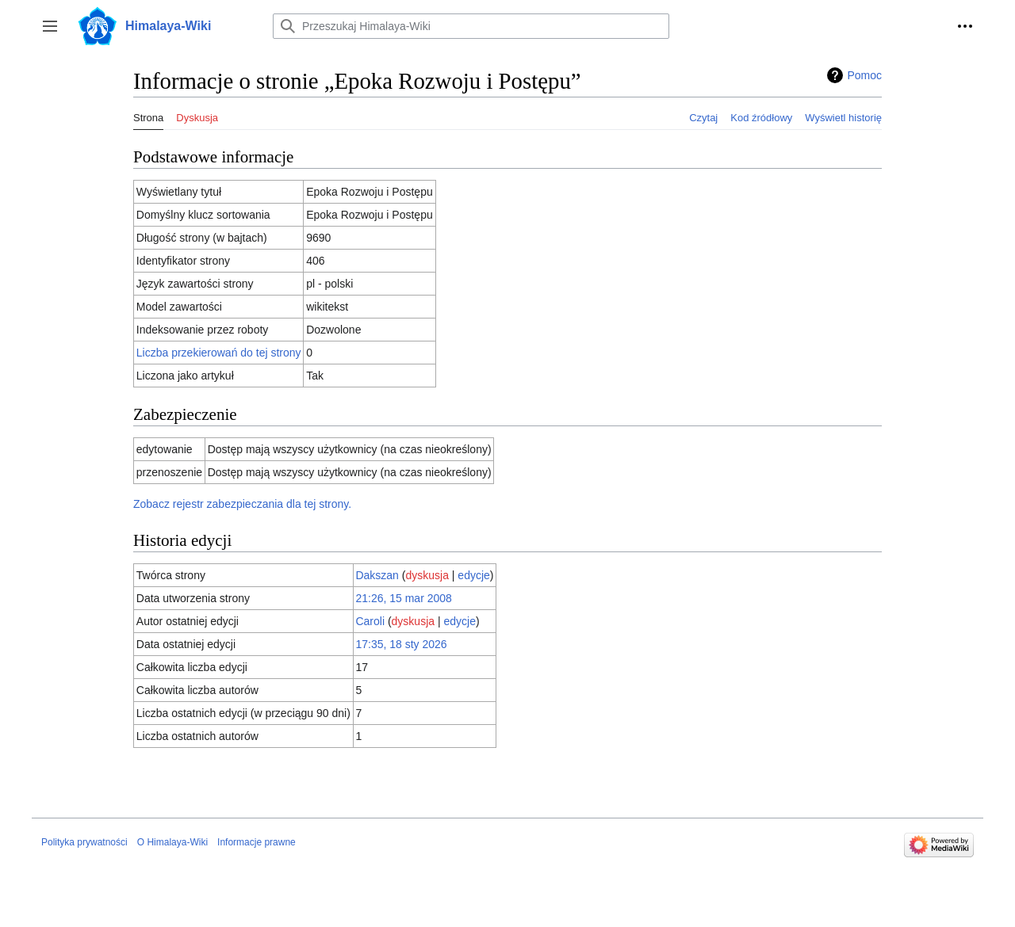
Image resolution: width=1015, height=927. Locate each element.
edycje (473, 575)
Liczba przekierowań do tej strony (218, 352)
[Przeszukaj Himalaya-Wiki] (471, 26)
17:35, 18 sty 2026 (400, 644)
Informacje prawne (256, 842)
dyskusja (426, 575)
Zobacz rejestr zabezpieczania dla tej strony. (242, 504)
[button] (50, 26)
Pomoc (864, 75)
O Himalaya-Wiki (172, 842)
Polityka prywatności (84, 842)
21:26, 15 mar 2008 (403, 598)
